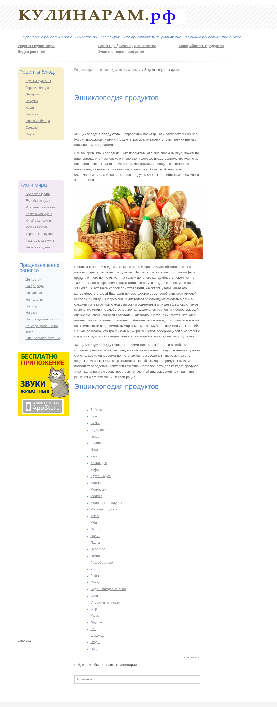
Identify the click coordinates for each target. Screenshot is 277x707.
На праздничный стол (42, 319)
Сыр (94, 609)
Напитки (32, 114)
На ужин (32, 313)
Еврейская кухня (39, 201)
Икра (94, 449)
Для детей (34, 279)
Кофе (95, 470)
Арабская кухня (38, 194)
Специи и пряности (105, 602)
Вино (94, 416)
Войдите (80, 665)
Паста (95, 542)
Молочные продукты (106, 503)
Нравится (84, 679)
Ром (94, 569)
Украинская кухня (39, 234)
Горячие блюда (37, 88)
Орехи (95, 536)
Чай (93, 629)
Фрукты (96, 622)
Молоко (96, 496)
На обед (32, 306)
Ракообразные (102, 562)
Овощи (96, 529)
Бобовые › (191, 657)
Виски (95, 423)
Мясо (95, 516)
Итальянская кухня (40, 207)
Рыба (95, 576)
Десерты (32, 94)
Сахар (95, 582)
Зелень (96, 443)
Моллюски (98, 489)
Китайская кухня (38, 220)
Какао (95, 456)
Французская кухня (40, 240)
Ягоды (95, 642)
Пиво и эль (99, 549)
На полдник (35, 299)
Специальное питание (43, 338)
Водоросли (99, 430)
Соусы (31, 134)
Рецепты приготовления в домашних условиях (107, 70)
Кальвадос (99, 463)
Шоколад (97, 636)
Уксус (95, 615)
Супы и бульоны (38, 81)
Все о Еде (107, 46)
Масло (96, 483)
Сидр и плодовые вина (108, 589)
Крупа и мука (101, 476)
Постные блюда (38, 121)
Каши (30, 107)
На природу (35, 286)
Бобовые (97, 410)
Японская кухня (38, 247)
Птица (95, 556)
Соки (94, 596)
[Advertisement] (38, 159)
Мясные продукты (104, 509)
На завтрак (34, 293)
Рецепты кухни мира (36, 46)
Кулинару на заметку (137, 46)
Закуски (32, 101)
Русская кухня (37, 227)
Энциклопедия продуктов (121, 51)
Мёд (94, 523)
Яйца (95, 649)
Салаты (32, 127)
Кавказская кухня (39, 214)
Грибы (95, 436)
